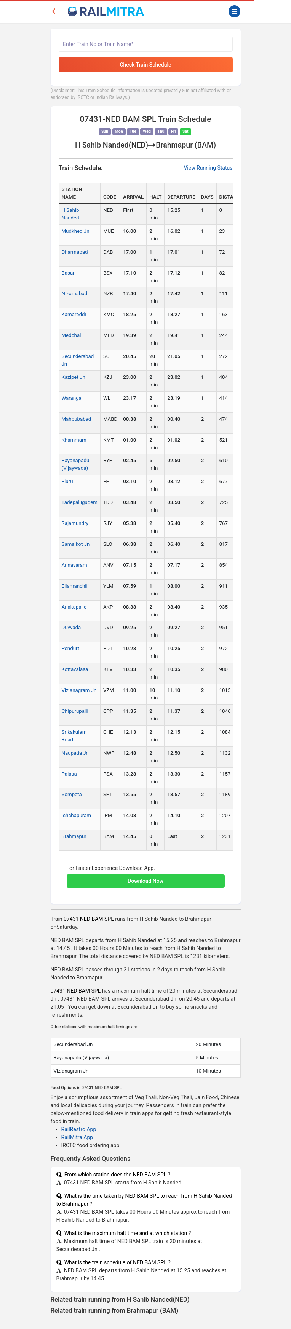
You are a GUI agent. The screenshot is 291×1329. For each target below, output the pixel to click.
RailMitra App (77, 1137)
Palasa (69, 774)
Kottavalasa (75, 669)
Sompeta (72, 794)
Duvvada (71, 627)
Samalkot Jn (76, 544)
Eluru (67, 481)
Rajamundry (75, 523)
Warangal (72, 398)
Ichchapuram (76, 815)
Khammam (74, 440)
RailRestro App (78, 1129)
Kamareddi (74, 314)
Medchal (71, 335)
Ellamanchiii (75, 586)
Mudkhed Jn (76, 231)
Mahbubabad (76, 419)
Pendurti (71, 648)
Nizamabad (75, 293)
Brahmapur (74, 836)
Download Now (145, 881)
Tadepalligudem (80, 502)
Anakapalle (74, 607)
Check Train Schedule (145, 65)
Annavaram (74, 565)
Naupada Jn (75, 753)
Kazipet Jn (73, 377)
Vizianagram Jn (79, 690)
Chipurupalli (75, 711)
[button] (146, 877)
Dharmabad (75, 252)
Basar (68, 273)
